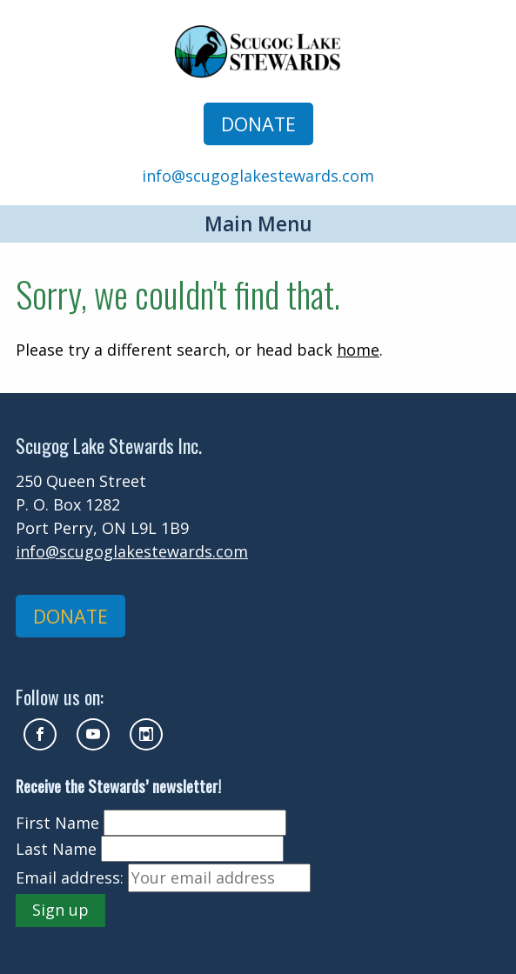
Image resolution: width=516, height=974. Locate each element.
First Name (57, 822)
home (358, 349)
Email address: (70, 877)
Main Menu (258, 223)
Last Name (56, 848)
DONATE (258, 124)
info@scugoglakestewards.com (258, 175)
